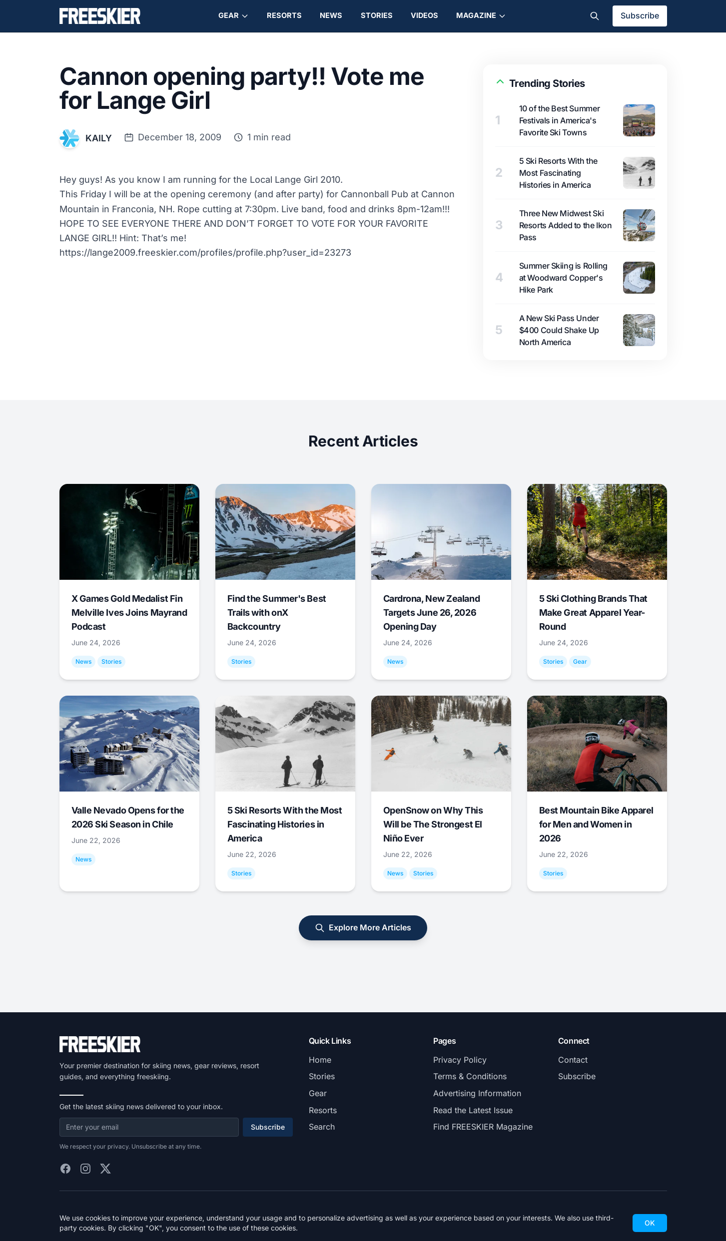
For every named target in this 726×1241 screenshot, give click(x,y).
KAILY (98, 138)
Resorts (284, 15)
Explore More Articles (363, 927)
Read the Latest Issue (473, 1110)
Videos (424, 15)
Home (320, 1060)
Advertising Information (477, 1093)
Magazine (481, 15)
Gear (233, 15)
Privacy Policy (460, 1060)
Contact (573, 1060)
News (331, 15)
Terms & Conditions (470, 1076)
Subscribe (640, 15)
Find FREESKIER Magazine (483, 1127)
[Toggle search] (595, 16)
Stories (377, 15)
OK (650, 1223)
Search (322, 1127)
